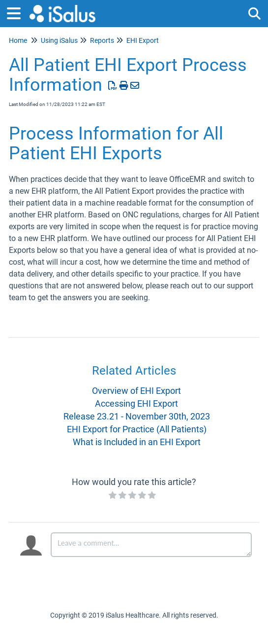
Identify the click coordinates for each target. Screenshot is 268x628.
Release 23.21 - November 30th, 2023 (136, 416)
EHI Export (142, 40)
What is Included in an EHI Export (137, 442)
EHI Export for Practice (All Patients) (137, 429)
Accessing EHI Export (136, 403)
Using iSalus (59, 40)
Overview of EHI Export (136, 390)
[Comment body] (151, 544)
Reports (102, 40)
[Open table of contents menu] (17, 12)
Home (18, 40)
